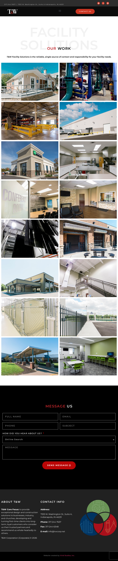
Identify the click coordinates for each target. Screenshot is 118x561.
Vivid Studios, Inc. (67, 555)
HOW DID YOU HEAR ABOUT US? (22, 433)
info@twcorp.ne (56, 531)
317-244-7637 (9, 4)
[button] (60, 11)
